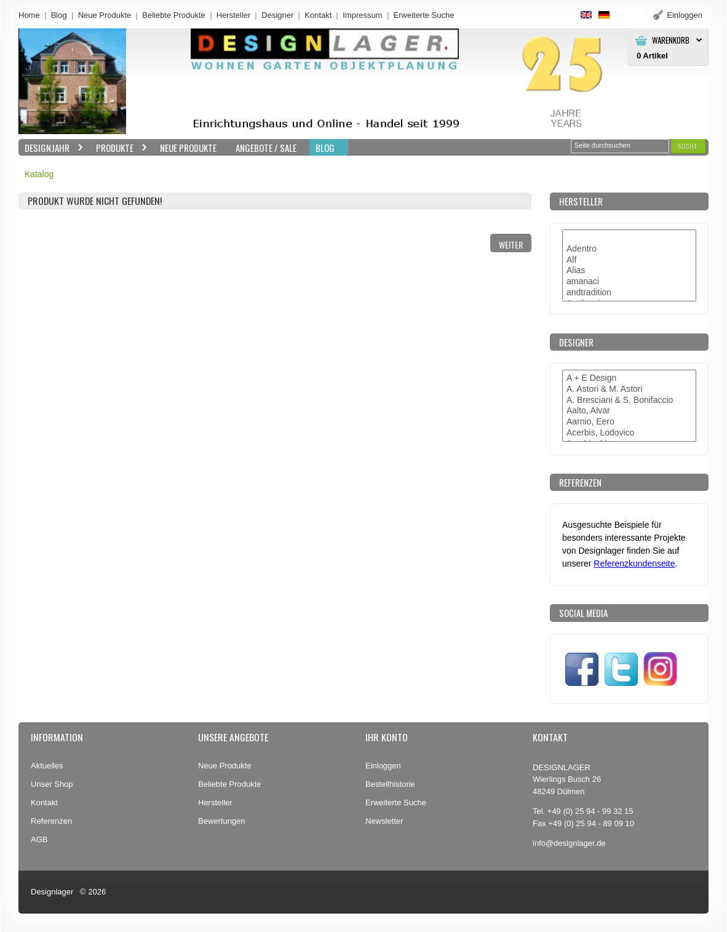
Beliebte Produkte (173, 15)
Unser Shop (52, 784)
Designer (277, 15)
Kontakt (318, 15)
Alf (629, 260)
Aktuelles (47, 765)
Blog (59, 15)
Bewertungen (221, 821)
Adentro (629, 249)
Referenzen (51, 821)
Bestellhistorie (390, 784)
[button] (688, 146)
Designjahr (51, 148)
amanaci (629, 281)
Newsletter (384, 821)
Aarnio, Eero (629, 422)
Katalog (39, 174)
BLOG (325, 147)
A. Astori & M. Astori (629, 389)
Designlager (52, 891)
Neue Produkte (105, 15)
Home (29, 15)
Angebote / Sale (266, 147)
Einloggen (383, 765)
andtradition (629, 292)
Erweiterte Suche (395, 802)
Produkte (119, 148)
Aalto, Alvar (629, 410)
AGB (39, 839)
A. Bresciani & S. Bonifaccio (629, 400)
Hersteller (234, 15)
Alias (629, 270)
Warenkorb (670, 40)
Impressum (362, 15)
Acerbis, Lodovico (629, 433)
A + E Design (629, 378)
